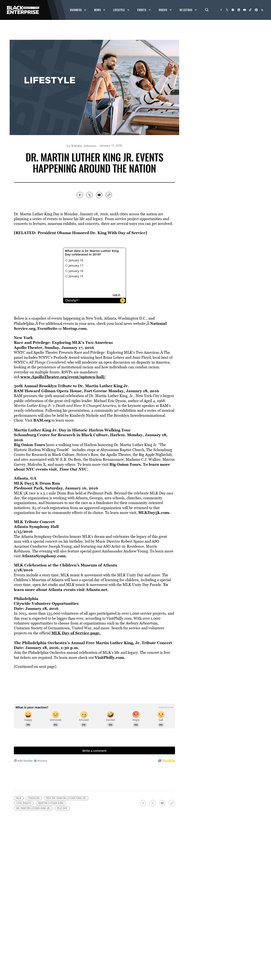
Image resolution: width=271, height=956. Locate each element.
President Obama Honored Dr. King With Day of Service (91, 232)
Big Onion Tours (29, 444)
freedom (33, 798)
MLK (18, 798)
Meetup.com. (75, 328)
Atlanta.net (96, 589)
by (81, 146)
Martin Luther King (51, 803)
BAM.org (42, 420)
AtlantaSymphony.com (44, 556)
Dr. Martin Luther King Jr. (33, 808)
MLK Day (62, 808)
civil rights (23, 803)
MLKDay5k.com (153, 512)
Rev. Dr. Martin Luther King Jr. (66, 798)
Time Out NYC (73, 469)
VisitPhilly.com (109, 657)
